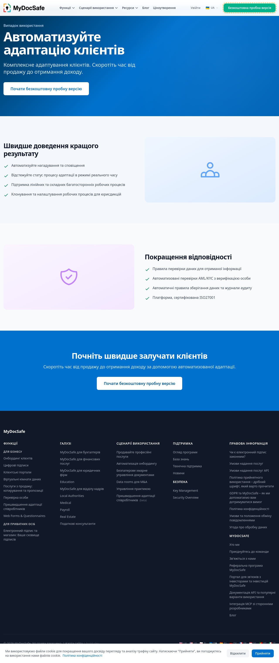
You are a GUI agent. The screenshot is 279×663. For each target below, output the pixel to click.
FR (243, 643)
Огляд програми (185, 452)
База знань (181, 459)
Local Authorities (72, 496)
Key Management (185, 490)
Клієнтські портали (17, 472)
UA (213, 643)
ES (223, 643)
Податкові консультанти (77, 524)
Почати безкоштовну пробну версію (46, 88)
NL (253, 643)
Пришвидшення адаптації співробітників (22, 506)
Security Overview (186, 497)
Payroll (65, 510)
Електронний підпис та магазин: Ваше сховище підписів (21, 535)
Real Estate (68, 517)
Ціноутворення (164, 8)
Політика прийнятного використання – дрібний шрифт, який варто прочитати (252, 481)
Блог (145, 8)
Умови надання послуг (246, 463)
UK (183, 643)
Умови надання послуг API (249, 470)
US (193, 643)
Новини (179, 473)
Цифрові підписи (16, 465)
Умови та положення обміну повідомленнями (251, 518)
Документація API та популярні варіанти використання (253, 594)
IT (272, 643)
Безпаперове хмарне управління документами (135, 472)
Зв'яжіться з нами (243, 558)
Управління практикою (133, 489)
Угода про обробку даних (248, 527)
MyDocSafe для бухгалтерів (80, 452)
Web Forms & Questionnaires (24, 516)
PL (203, 643)
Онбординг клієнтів (17, 458)
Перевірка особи (15, 497)
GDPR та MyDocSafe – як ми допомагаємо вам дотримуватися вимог (250, 497)
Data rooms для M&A (131, 482)
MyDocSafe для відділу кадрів (82, 489)
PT (262, 643)
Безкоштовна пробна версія (249, 8)
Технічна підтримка (187, 466)
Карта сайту (74, 643)
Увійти (195, 8)
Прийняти (262, 653)
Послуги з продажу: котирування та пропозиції (23, 488)
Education (67, 482)
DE (233, 643)
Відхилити (238, 653)
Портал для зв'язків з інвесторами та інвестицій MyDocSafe (249, 581)
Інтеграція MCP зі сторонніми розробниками (251, 606)
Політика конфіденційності (249, 509)
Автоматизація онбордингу (136, 463)
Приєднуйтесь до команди (249, 551)
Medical (65, 503)
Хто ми (235, 544)
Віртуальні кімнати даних (22, 479)
